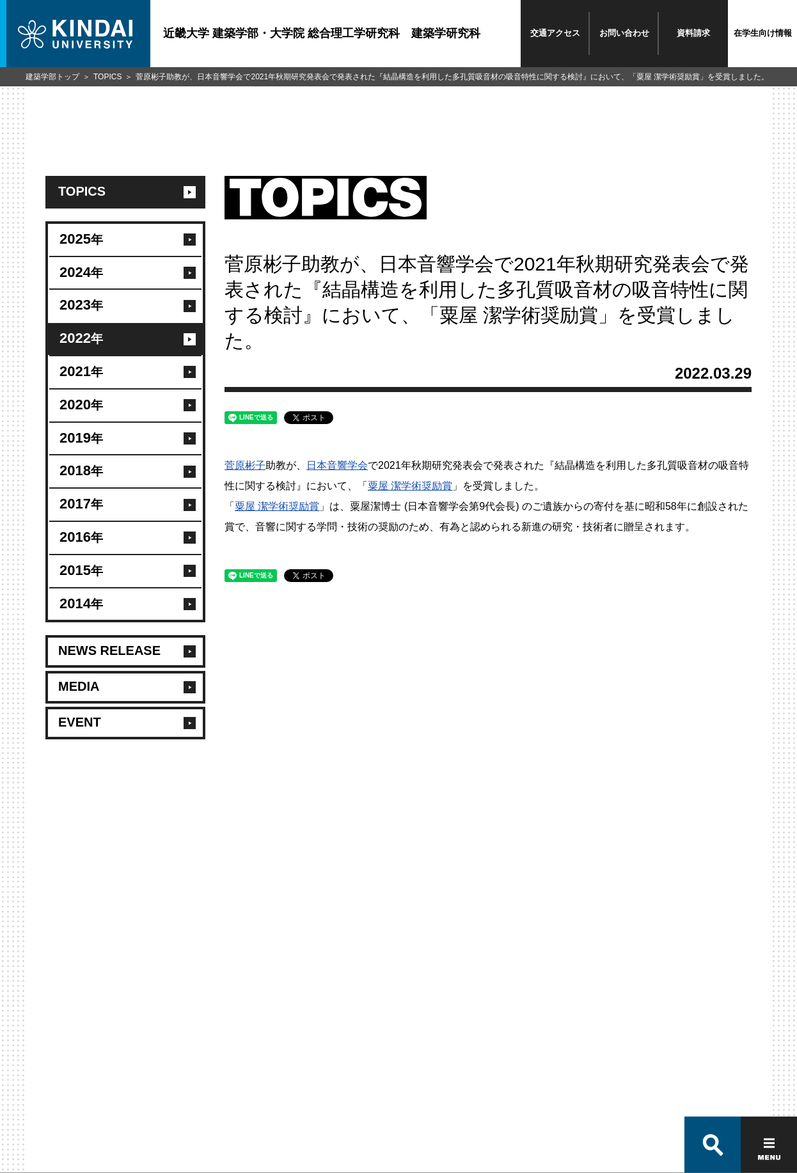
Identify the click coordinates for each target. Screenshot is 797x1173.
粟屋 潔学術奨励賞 (410, 485)
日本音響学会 (337, 465)
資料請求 (693, 33)
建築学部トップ (52, 76)
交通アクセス (555, 33)
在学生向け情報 (763, 33)
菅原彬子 (245, 465)
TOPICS (107, 76)
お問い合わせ (624, 33)
